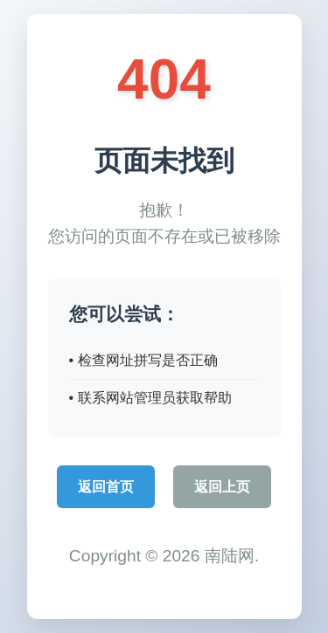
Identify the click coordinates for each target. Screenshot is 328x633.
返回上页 (222, 486)
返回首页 (106, 486)
